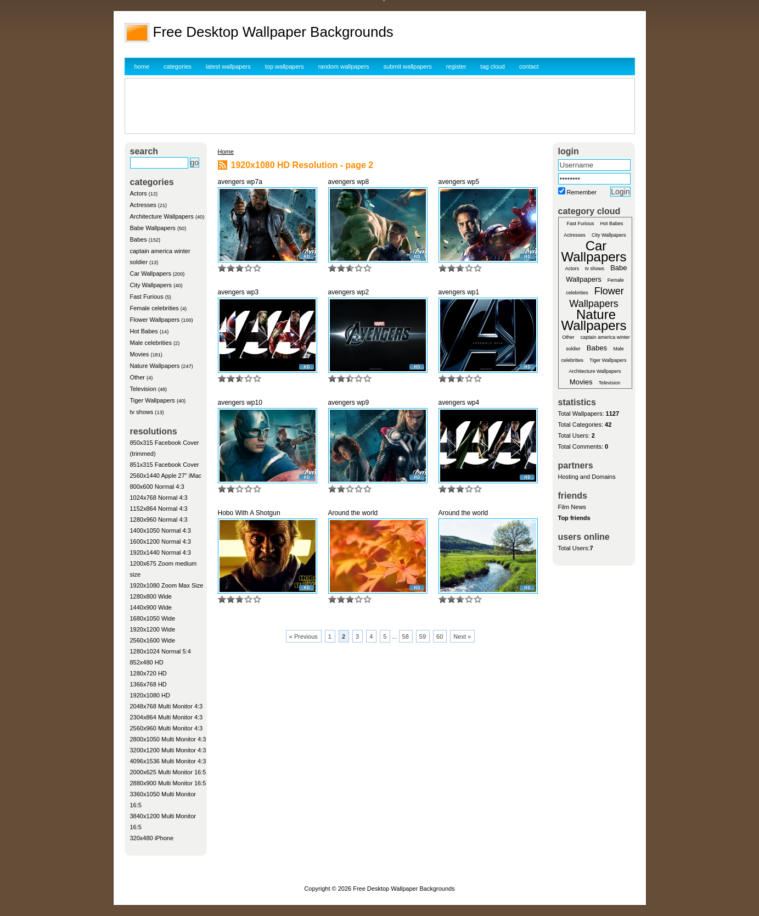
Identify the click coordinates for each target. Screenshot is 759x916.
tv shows (142, 412)
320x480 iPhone (152, 838)
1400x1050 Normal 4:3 (160, 530)
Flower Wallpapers (155, 319)
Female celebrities (154, 308)
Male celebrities (151, 342)
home (142, 66)
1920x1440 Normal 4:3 (160, 552)
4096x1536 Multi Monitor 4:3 (168, 761)
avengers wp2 (348, 292)
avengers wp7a (240, 182)
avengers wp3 (238, 292)
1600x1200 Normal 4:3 (160, 541)
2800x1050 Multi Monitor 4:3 (168, 739)
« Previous (303, 636)
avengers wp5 (459, 182)
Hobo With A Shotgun (249, 513)
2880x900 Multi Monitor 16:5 (168, 783)
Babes (138, 239)
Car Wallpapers (150, 273)
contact (528, 66)
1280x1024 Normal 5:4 (160, 651)
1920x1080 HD (150, 695)
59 (422, 636)
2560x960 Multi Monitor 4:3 (166, 728)
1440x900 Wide (151, 607)
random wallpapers (343, 66)
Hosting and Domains (587, 476)
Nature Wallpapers (155, 365)
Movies (139, 354)
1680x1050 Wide (153, 618)
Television (143, 389)
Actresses (143, 205)
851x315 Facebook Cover (164, 464)
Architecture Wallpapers (162, 216)
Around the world (353, 513)
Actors (138, 193)
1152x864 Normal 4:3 (159, 508)
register (456, 66)
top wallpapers (284, 66)
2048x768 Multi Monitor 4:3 (166, 706)
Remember (582, 192)
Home (226, 151)
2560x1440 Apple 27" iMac (166, 475)
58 (405, 636)
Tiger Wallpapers (152, 400)
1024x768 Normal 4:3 (159, 497)
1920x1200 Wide (153, 629)
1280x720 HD (148, 673)
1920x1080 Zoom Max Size (167, 585)
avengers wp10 (240, 402)
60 (439, 636)
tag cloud (492, 66)
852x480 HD (147, 662)
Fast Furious (147, 296)
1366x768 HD (148, 684)
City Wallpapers (151, 285)
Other (137, 377)
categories (178, 66)
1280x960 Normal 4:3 (159, 519)
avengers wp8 (348, 182)
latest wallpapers (228, 66)
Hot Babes (144, 331)
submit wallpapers (408, 66)
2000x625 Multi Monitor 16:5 (168, 772)
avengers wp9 (348, 402)
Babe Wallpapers (153, 228)
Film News (572, 507)
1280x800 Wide (151, 596)
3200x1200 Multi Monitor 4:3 (168, 750)
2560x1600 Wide (153, 640)
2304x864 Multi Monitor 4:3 (166, 717)
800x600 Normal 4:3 (157, 486)
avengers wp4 (459, 402)
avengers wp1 (459, 292)
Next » (462, 636)
